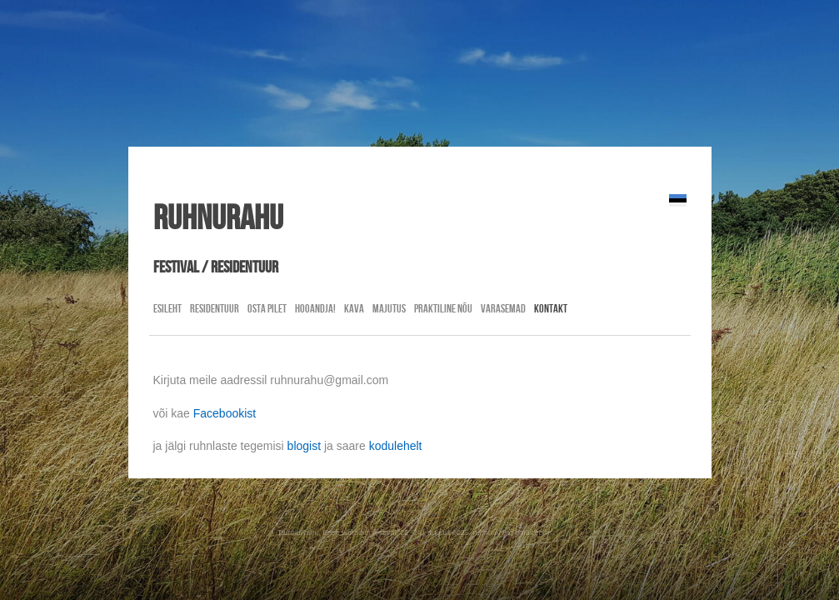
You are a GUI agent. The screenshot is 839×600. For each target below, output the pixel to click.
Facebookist (224, 413)
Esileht (167, 308)
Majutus (389, 308)
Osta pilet (267, 308)
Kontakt (550, 308)
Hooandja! (315, 308)
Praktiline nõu (443, 308)
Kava (354, 308)
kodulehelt (395, 445)
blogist (304, 445)
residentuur (214, 308)
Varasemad (503, 308)
